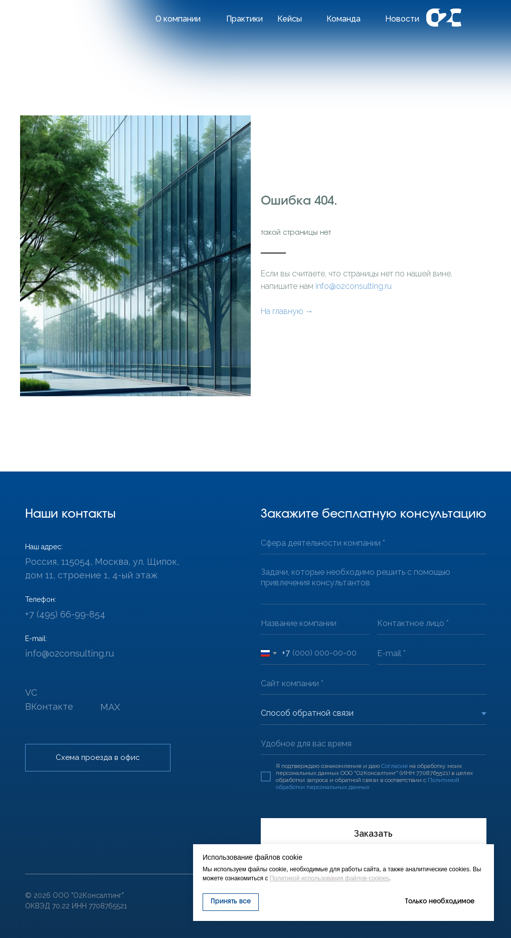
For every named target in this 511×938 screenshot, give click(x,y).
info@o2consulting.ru (353, 286)
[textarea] (373, 583)
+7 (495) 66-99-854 (65, 614)
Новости (402, 19)
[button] (98, 757)
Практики (244, 19)
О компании (178, 19)
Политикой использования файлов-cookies (329, 878)
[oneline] (373, 543)
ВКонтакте (49, 706)
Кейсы (289, 19)
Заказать (373, 833)
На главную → (287, 311)
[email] (431, 653)
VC (31, 692)
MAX (110, 707)
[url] (373, 683)
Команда (343, 19)
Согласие (394, 765)
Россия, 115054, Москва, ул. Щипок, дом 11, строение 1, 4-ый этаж (102, 568)
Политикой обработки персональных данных (367, 783)
